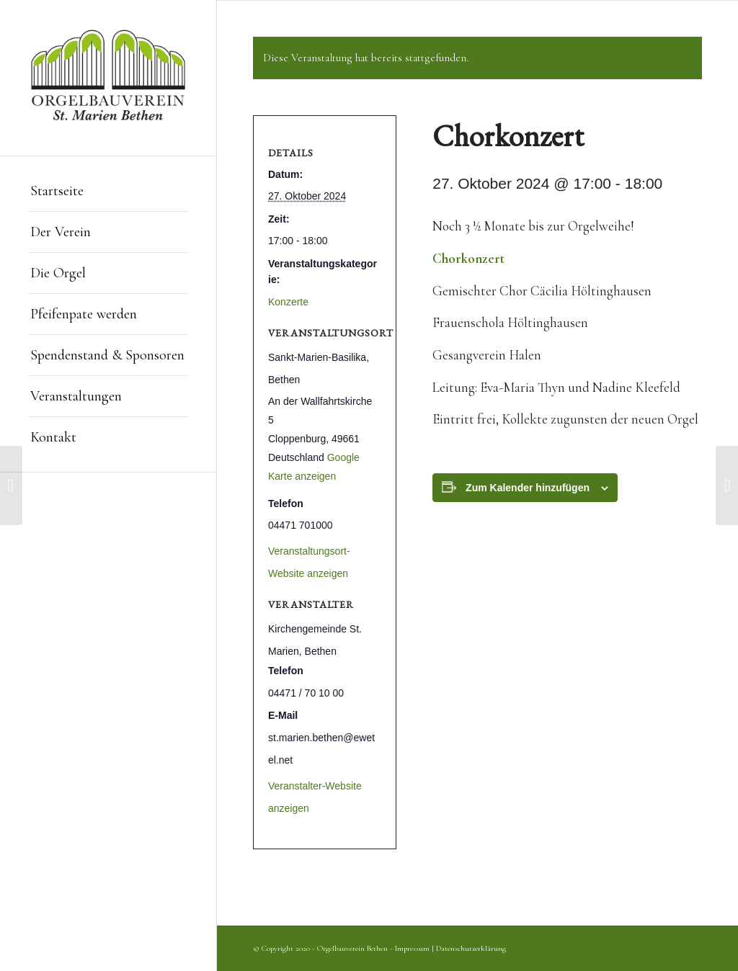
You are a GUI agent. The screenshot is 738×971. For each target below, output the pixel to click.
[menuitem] (108, 191)
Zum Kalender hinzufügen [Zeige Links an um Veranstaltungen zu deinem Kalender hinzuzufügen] (528, 487)
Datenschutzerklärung (471, 948)
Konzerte (288, 302)
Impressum (412, 948)
